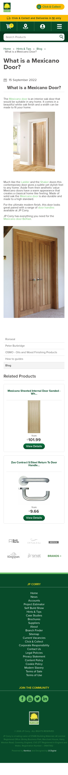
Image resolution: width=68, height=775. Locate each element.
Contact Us (34, 649)
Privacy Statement (34, 656)
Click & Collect (34, 641)
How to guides (14, 359)
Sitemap (34, 634)
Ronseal (10, 339)
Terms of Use (34, 675)
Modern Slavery (34, 668)
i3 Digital (52, 750)
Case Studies (34, 615)
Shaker (44, 182)
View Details (34, 446)
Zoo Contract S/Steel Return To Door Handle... (34, 464)
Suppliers (34, 623)
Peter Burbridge (15, 346)
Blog (39, 49)
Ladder (25, 182)
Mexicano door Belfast (17, 219)
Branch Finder (34, 630)
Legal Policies (34, 653)
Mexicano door (18, 99)
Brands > (54, 556)
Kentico (27, 750)
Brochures (34, 619)
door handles (46, 207)
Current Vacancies (34, 638)
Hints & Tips (23, 49)
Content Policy (34, 660)
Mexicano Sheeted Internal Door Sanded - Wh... (34, 392)
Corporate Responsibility (34, 645)
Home (7, 49)
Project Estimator (34, 604)
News (34, 597)
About (34, 626)
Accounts (34, 600)
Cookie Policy (34, 664)
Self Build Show (34, 608)
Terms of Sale (34, 671)
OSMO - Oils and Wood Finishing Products (31, 352)
